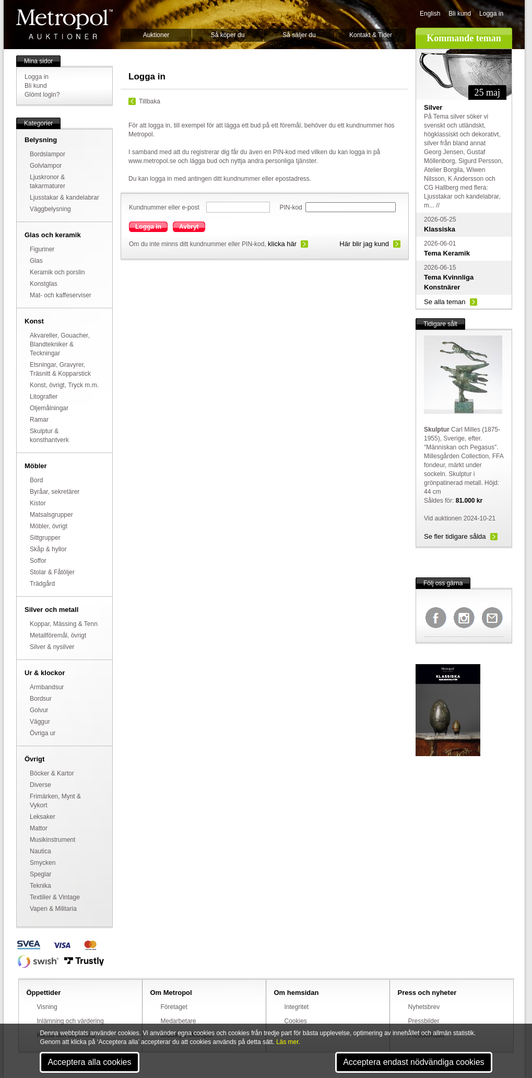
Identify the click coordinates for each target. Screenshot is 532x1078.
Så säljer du (298, 35)
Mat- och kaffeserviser (60, 295)
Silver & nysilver (52, 647)
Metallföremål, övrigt (58, 635)
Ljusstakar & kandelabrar (64, 197)
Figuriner (42, 249)
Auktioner (156, 35)
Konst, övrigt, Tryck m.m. (64, 385)
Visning (47, 1007)
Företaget (174, 1007)
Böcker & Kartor (52, 773)
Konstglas (43, 283)
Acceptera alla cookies (89, 1062)
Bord (36, 480)
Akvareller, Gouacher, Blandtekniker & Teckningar (60, 344)
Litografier (43, 396)
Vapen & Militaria (53, 908)
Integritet (297, 1007)
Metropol (64, 24)
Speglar (40, 874)
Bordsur (41, 698)
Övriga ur (42, 733)
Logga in (491, 13)
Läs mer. (288, 1042)
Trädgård (42, 583)
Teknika (40, 885)
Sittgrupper (45, 537)
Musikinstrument (52, 839)
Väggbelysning (50, 209)
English (430, 13)
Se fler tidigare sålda (455, 536)
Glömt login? (42, 94)
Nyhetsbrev (424, 1007)
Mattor (39, 828)
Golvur (39, 710)
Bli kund (459, 13)
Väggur (40, 721)
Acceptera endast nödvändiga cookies (413, 1062)
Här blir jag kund (364, 244)
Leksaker (42, 816)
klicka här (282, 244)
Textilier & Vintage (55, 897)
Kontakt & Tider (370, 35)
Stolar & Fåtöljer (52, 572)
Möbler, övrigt (48, 526)
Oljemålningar (49, 408)
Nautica (40, 851)
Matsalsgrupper (51, 514)
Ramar (39, 419)
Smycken (42, 862)
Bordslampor (47, 154)
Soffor (38, 560)
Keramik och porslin (57, 272)
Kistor (38, 503)
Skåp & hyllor (48, 549)
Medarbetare (178, 1021)
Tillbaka (149, 101)
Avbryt (189, 226)
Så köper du (228, 35)
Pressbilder (424, 1021)
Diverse (40, 785)
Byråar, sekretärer (54, 491)
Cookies (296, 1021)
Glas (36, 260)
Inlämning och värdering (70, 1021)
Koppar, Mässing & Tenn (64, 624)
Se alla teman (445, 302)
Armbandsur (47, 687)
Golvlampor (46, 165)
